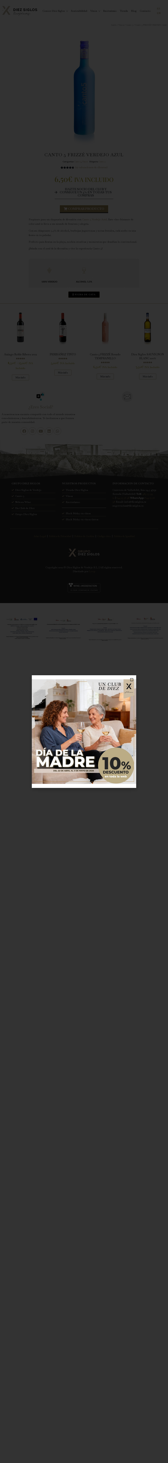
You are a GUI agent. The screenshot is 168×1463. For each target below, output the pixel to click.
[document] (84, 731)
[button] (131, 680)
